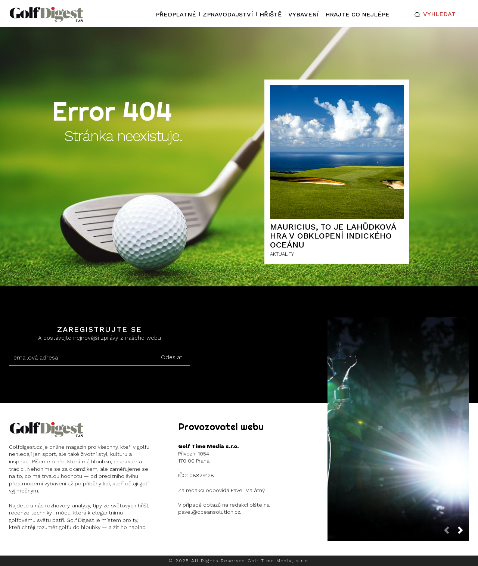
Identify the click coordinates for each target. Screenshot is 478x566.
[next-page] (463, 532)
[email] (81, 358)
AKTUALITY (282, 254)
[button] (433, 15)
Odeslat (171, 357)
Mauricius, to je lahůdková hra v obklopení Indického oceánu (333, 235)
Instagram (38, 547)
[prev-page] (449, 532)
